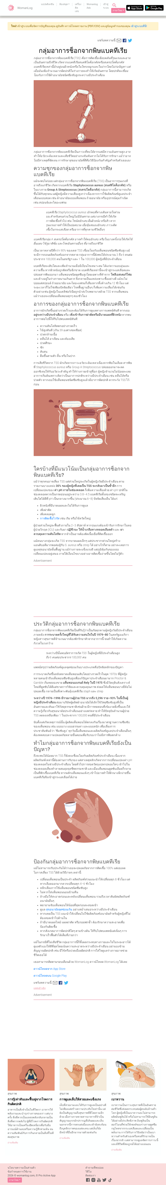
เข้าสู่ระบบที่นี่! (139, 26)
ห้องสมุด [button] (63, 4)
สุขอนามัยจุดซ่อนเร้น (59, 909)
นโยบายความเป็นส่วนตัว (22, 1167)
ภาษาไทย (117, 10)
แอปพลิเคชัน (47, 4)
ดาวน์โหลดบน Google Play (50, 975)
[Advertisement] (83, 591)
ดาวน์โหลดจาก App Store (49, 968)
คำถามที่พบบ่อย (94, 1167)
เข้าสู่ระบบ (106, 6)
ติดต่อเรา (90, 1175)
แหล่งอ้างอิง (40, 988)
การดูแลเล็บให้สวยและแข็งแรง (80, 1099)
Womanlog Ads (92, 6)
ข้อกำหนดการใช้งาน (19, 1171)
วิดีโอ (88, 1171)
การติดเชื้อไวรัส (49, 518)
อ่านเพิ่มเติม (13, 1142)
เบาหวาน (117, 1099)
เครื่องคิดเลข (78, 8)
